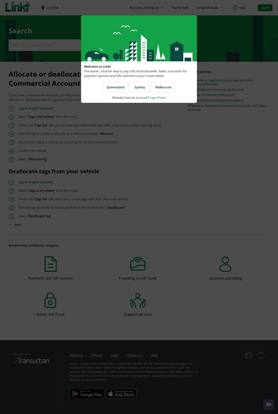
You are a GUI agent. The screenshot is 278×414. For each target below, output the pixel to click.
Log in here (158, 97)
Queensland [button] (115, 87)
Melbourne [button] (163, 87)
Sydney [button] (139, 87)
